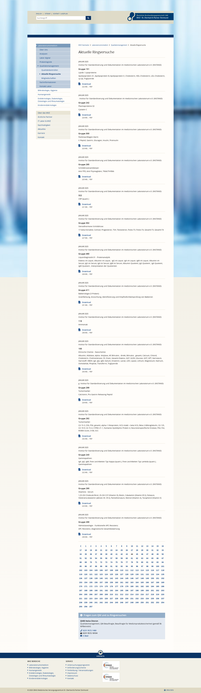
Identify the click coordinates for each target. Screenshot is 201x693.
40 (111, 554)
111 (126, 570)
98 (147, 566)
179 (126, 586)
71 (96, 562)
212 (121, 594)
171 (85, 586)
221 (80, 599)
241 (95, 602)
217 (147, 594)
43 (127, 554)
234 (147, 599)
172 (90, 586)
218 (152, 594)
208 (101, 594)
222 (85, 599)
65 (152, 558)
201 (152, 590)
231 (131, 599)
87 (91, 566)
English (39, 14)
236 (157, 599)
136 (80, 578)
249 (136, 602)
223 (90, 599)
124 (106, 574)
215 (136, 594)
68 (81, 562)
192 (106, 590)
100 (157, 566)
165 (142, 582)
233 (142, 599)
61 (132, 558)
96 (137, 566)
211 (116, 594)
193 (111, 590)
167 (152, 582)
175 (106, 586)
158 (106, 582)
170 (80, 586)
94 (127, 566)
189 (90, 590)
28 (137, 550)
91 (111, 566)
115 (147, 570)
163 (131, 582)
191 (101, 590)
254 (162, 602)
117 (157, 570)
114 (142, 570)
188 (85, 590)
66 (158, 558)
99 (152, 566)
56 (106, 558)
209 (106, 594)
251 (147, 602)
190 (95, 590)
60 (127, 558)
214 (131, 594)
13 (147, 546)
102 (80, 570)
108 (111, 570)
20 (96, 550)
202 (157, 590)
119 (80, 574)
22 (106, 550)
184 (152, 586)
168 (157, 582)
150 (152, 578)
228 (116, 599)
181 (136, 586)
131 (142, 574)
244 (111, 602)
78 (132, 562)
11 (137, 546)
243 (106, 602)
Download (86, 84)
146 (131, 578)
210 (111, 594)
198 (136, 590)
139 (95, 578)
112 (131, 570)
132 (147, 574)
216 (142, 594)
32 (158, 550)
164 (136, 582)
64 (147, 558)
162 (126, 582)
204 (80, 594)
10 (132, 546)
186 (162, 586)
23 (111, 550)
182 (142, 586)
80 (142, 562)
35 (86, 554)
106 (101, 570)
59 (122, 558)
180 (131, 586)
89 (101, 566)
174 (101, 586)
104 (90, 570)
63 (142, 558)
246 (121, 602)
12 (142, 546)
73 (106, 562)
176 (111, 586)
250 (142, 602)
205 (85, 594)
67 (163, 558)
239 (85, 602)
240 (90, 602)
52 (86, 558)
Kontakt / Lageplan (60, 14)
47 (147, 554)
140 (101, 578)
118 (162, 570)
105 (95, 570)
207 (95, 594)
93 (122, 566)
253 (157, 602)
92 (116, 566)
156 (95, 582)
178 (121, 586)
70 (91, 562)
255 (80, 607)
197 (131, 590)
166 (147, 582)
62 (137, 558)
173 (95, 586)
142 (111, 578)
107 (106, 570)
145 (126, 578)
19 (91, 550)
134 (157, 574)
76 (122, 562)
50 (163, 554)
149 (147, 578)
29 (142, 550)
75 (116, 562)
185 (157, 586)
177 (116, 586)
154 (85, 582)
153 (80, 582)
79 (137, 562)
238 (80, 602)
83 (158, 562)
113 (136, 570)
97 (142, 566)
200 (147, 590)
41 (116, 554)
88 (96, 566)
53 (91, 558)
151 (157, 578)
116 (152, 570)
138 (90, 578)
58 (116, 558)
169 (162, 582)
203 (162, 590)
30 (147, 550)
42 (122, 554)
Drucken (169, 690)
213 (126, 594)
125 (111, 574)
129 (131, 574)
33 (163, 550)
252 (152, 602)
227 (111, 599)
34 (81, 554)
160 (116, 582)
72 (101, 562)
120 (85, 574)
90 (106, 566)
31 (152, 550)
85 (81, 566)
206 (90, 594)
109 (116, 570)
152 (162, 578)
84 (163, 562)
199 (142, 590)
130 (136, 574)
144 (121, 578)
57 (111, 558)
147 (136, 578)
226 (106, 599)
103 (85, 570)
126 (116, 574)
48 (152, 554)
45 (137, 554)
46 (142, 554)
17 (81, 550)
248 (131, 602)
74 (111, 562)
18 (86, 550)
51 (81, 558)
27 (132, 550)
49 (158, 554)
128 (126, 574)
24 (116, 550)
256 (85, 607)
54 (96, 558)
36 (91, 554)
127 (121, 574)
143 (116, 578)
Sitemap (48, 14)
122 (95, 574)
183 (147, 586)
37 (96, 554)
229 (121, 599)
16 (163, 546)
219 (157, 594)
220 (162, 594)
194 (116, 590)
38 (101, 554)
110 (121, 570)
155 (90, 582)
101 (162, 566)
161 (121, 582)
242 (101, 602)
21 (101, 550)
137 (85, 578)
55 (101, 558)
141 (106, 578)
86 (86, 566)
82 (152, 562)
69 (86, 562)
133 (152, 574)
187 (80, 590)
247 (126, 602)
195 (121, 590)
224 (95, 599)
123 (101, 574)
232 (136, 599)
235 (152, 599)
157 (101, 582)
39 (106, 554)
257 (90, 607)
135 (162, 574)
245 (116, 602)
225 (101, 599)
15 (158, 546)
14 (152, 546)
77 (127, 562)
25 (122, 550)
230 (126, 599)
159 (111, 582)
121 (90, 574)
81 (147, 562)
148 (142, 578)
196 (126, 590)
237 (162, 599)
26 (127, 550)
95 (132, 566)
